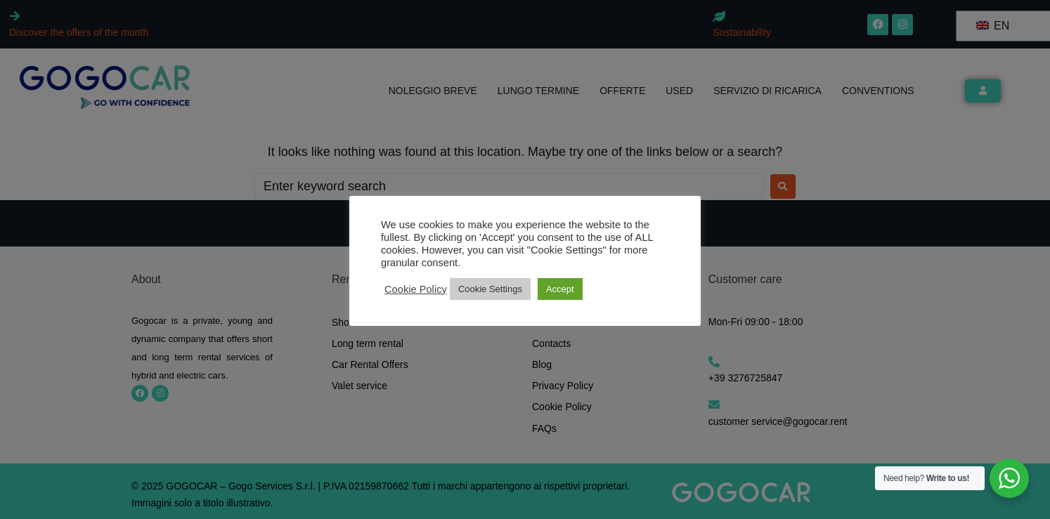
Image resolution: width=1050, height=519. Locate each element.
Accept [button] (560, 289)
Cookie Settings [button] (490, 289)
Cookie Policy (415, 289)
